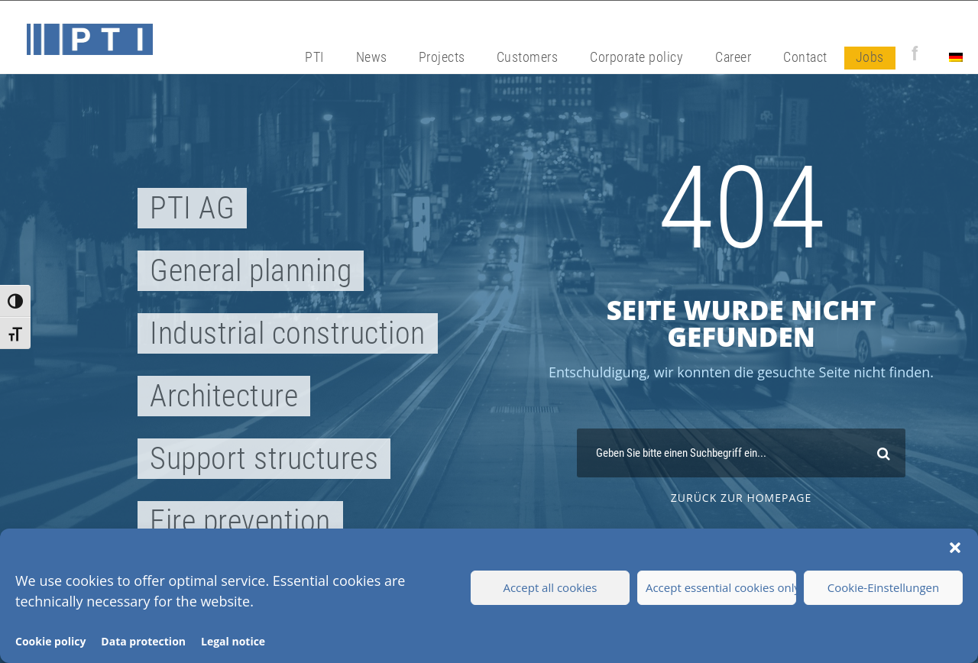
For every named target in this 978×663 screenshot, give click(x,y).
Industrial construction (288, 333)
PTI (314, 57)
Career (733, 57)
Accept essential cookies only (721, 587)
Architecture (224, 396)
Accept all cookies (550, 587)
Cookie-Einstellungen (883, 587)
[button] (955, 547)
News (371, 57)
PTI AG (192, 208)
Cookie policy (50, 641)
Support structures (264, 459)
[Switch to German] (956, 58)
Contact (805, 57)
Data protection (143, 641)
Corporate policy (636, 57)
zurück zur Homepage (741, 497)
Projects (442, 57)
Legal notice (233, 641)
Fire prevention (240, 521)
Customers (528, 57)
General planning (250, 271)
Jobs (870, 57)
